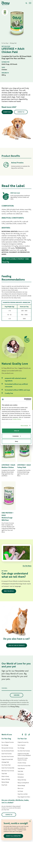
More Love (20, 788)
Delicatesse (21, 774)
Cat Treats (20, 791)
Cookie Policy (17, 419)
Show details (24, 425)
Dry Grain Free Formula (8, 756)
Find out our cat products (17, 645)
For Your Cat (22, 739)
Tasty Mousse (21, 768)
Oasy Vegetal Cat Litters (24, 797)
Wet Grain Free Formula (8, 770)
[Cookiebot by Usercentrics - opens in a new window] (24, 399)
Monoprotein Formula (7, 748)
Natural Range (5, 782)
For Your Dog (6, 739)
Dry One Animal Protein (8, 751)
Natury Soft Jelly (6, 779)
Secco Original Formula (8, 742)
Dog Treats (4, 785)
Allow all (16, 430)
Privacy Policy (14, 706)
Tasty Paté (4, 773)
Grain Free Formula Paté (8, 768)
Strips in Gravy (5, 776)
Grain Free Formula (7, 753)
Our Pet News (27, 566)
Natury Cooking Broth (23, 782)
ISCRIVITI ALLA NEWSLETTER (13, 836)
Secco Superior (21, 745)
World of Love (7, 734)
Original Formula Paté (7, 759)
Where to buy (7, 112)
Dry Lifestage (5, 745)
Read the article (9, 591)
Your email (4, 688)
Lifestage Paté (5, 762)
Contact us (20, 112)
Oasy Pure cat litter (23, 794)
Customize (17, 436)
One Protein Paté (6, 765)
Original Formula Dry (23, 742)
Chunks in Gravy (22, 762)
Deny (16, 441)
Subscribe (16, 695)
